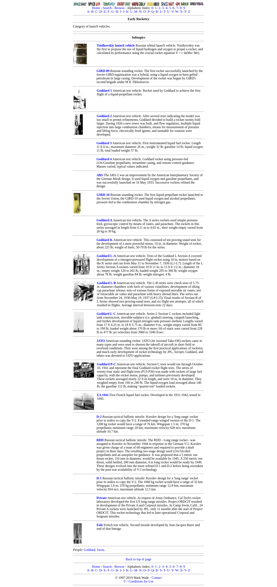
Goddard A (104, 220)
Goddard (89, 550)
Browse (119, 8)
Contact (157, 577)
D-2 (99, 416)
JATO (100, 341)
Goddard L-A (106, 256)
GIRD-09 (102, 71)
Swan (100, 550)
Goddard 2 (104, 116)
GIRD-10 (103, 194)
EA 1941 (103, 395)
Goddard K (104, 240)
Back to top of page (138, 559)
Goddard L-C (106, 313)
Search (107, 8)
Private (101, 498)
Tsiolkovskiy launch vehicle (116, 45)
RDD (100, 440)
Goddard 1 (104, 90)
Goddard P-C (106, 364)
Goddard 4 (104, 159)
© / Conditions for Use (138, 581)
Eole (100, 525)
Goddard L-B (106, 283)
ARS (99, 175)
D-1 (99, 478)
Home (96, 8)
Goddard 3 (104, 143)
